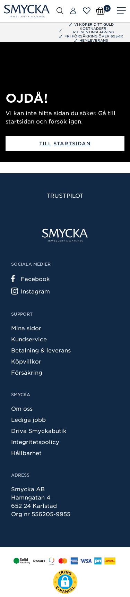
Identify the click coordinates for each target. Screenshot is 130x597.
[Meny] (121, 11)
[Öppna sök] (60, 10)
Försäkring (26, 372)
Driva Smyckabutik (39, 430)
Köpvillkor (26, 361)
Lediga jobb (28, 419)
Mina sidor (26, 327)
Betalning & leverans (41, 350)
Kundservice (29, 338)
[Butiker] (73, 11)
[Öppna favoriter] (86, 11)
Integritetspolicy (35, 441)
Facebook (30, 278)
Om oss (22, 408)
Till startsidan (65, 143)
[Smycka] (27, 11)
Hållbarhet (26, 452)
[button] (65, 582)
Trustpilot (65, 195)
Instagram (30, 291)
